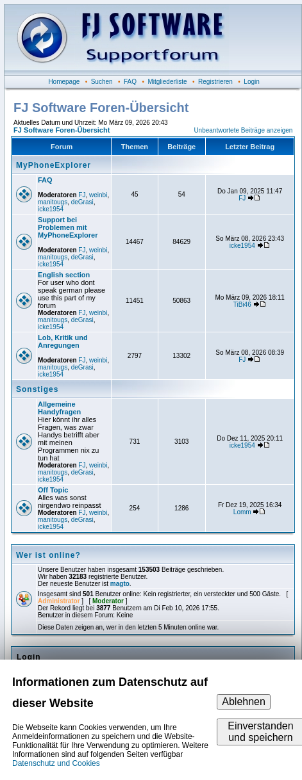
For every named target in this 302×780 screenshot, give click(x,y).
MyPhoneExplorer (53, 165)
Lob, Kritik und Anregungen (63, 341)
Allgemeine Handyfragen (59, 408)
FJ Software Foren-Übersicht (61, 130)
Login (251, 81)
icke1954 (50, 209)
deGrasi (82, 202)
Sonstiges (37, 389)
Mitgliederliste (167, 81)
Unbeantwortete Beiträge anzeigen (243, 130)
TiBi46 (242, 304)
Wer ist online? (48, 555)
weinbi (98, 195)
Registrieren (215, 81)
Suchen (102, 81)
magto (120, 583)
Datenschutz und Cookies (56, 763)
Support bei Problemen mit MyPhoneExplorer (68, 227)
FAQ (130, 81)
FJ (81, 195)
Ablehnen (243, 701)
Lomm (242, 512)
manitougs (52, 202)
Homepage (64, 81)
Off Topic (53, 490)
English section (64, 275)
